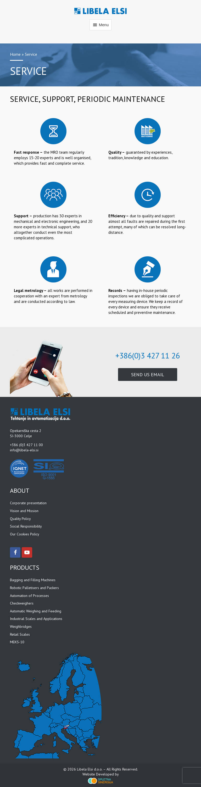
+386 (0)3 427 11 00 (26, 444)
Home (15, 54)
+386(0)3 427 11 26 (147, 355)
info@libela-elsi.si (24, 450)
